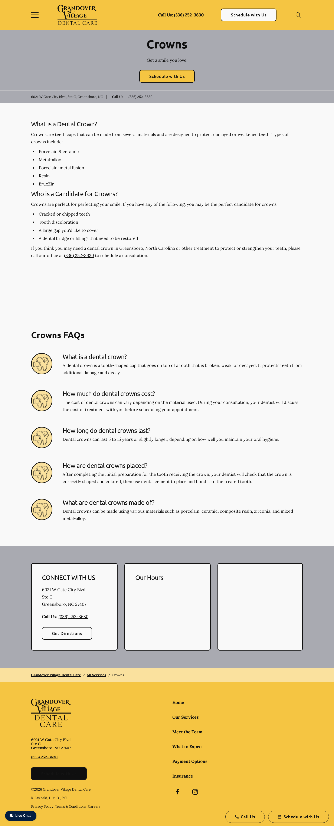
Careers (94, 806)
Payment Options (189, 761)
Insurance (182, 776)
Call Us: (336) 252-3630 (181, 15)
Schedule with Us (248, 15)
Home (178, 702)
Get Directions (67, 633)
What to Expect (187, 746)
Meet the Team (187, 731)
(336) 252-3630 (140, 97)
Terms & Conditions (70, 806)
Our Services (185, 717)
